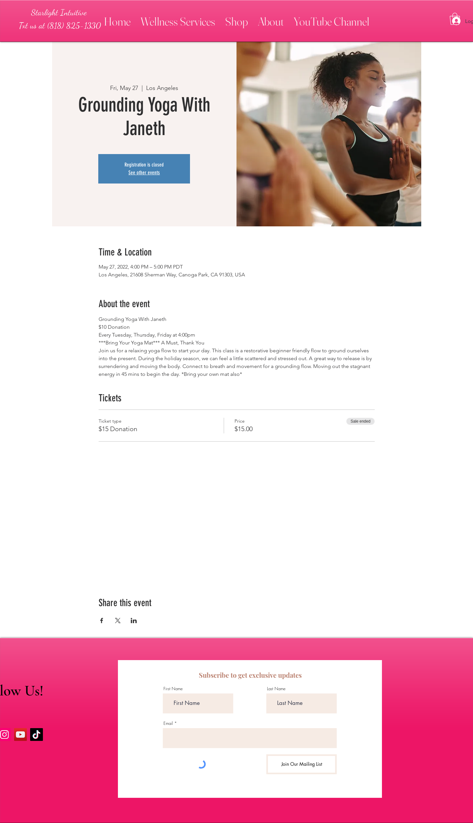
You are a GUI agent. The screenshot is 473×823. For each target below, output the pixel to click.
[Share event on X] (118, 620)
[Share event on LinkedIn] (134, 620)
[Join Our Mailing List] (301, 764)
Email (168, 723)
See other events (144, 172)
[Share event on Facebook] (102, 620)
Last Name (276, 689)
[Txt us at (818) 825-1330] (60, 25)
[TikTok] (36, 734)
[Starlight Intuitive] (59, 12)
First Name (173, 689)
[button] (178, 18)
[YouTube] (20, 734)
